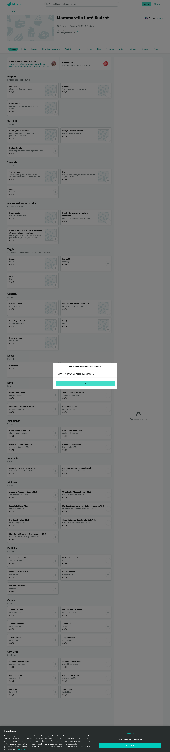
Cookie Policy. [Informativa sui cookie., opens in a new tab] (22, 750)
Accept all (130, 746)
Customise (130, 734)
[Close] (114, 366)
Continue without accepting (130, 740)
